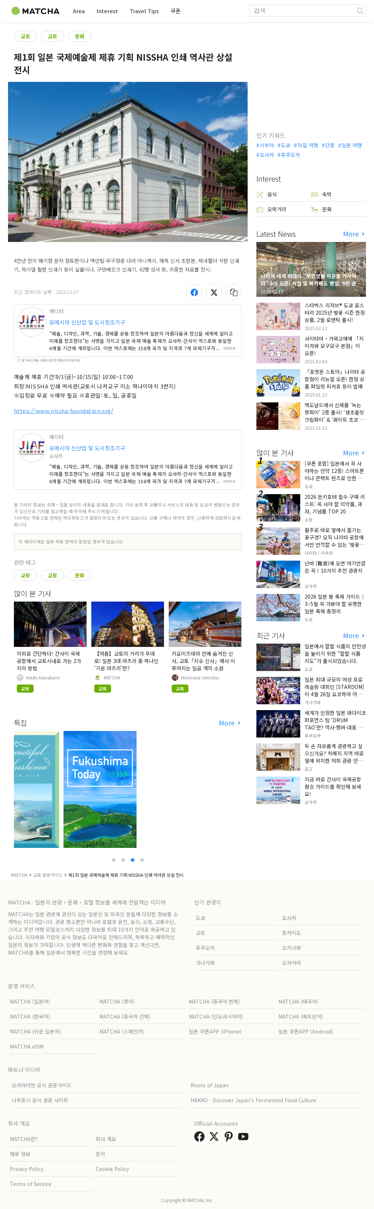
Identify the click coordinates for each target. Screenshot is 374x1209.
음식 (266, 194)
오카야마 (291, 962)
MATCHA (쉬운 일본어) (35, 1031)
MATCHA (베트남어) (300, 1016)
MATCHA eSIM (26, 1046)
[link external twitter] (215, 1138)
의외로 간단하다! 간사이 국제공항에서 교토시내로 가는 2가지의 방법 (49, 661)
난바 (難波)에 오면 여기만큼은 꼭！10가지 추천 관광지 (335, 567)
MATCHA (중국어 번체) (214, 1001)
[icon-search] (360, 10)
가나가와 (205, 962)
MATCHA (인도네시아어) (216, 1016)
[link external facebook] (200, 1138)
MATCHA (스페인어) (121, 1031)
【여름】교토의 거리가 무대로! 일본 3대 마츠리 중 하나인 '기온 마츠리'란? (126, 661)
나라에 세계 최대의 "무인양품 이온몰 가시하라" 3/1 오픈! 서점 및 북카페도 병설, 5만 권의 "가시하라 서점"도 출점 (311, 283)
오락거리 (271, 209)
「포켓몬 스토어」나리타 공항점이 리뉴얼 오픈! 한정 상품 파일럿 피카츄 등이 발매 (335, 379)
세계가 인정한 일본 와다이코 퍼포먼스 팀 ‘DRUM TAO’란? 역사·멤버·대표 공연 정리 (335, 723)
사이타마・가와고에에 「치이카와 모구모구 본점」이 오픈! (334, 346)
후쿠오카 (290, 154)
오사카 (267, 154)
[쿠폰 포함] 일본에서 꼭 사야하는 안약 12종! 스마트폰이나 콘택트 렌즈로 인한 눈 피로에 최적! (334, 474)
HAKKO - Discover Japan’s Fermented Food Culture (253, 1100)
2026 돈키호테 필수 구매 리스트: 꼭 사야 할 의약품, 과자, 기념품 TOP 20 (335, 504)
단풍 (330, 145)
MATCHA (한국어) (30, 1016)
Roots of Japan (210, 1085)
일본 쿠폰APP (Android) (305, 1031)
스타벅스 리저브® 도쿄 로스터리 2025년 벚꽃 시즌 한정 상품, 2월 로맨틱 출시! (335, 312)
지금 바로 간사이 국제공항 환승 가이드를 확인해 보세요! (333, 786)
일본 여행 (351, 145)
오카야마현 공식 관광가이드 (42, 1085)
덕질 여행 (308, 145)
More (227, 723)
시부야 (267, 145)
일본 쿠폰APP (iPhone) (215, 1031)
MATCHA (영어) (117, 1001)
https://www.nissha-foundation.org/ (63, 410)
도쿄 (285, 145)
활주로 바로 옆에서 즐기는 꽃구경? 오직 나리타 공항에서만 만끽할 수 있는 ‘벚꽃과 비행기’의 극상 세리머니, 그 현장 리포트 (334, 544)
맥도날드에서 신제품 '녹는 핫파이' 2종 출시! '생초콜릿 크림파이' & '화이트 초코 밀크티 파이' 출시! (335, 416)
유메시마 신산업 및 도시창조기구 (87, 322)
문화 (79, 36)
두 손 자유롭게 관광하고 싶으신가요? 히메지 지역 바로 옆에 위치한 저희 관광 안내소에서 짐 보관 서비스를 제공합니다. (334, 760)
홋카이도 (291, 932)
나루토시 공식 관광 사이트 (40, 1100)
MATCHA (112, 677)
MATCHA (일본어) (30, 1001)
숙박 (321, 194)
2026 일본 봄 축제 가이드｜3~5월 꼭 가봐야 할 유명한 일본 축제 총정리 (335, 604)
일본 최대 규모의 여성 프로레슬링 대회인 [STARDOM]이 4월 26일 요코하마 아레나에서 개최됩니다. (334, 690)
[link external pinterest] (230, 1138)
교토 (25, 36)
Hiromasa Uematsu (200, 677)
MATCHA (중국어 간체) (124, 1016)
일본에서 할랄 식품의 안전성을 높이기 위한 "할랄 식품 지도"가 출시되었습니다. (335, 653)
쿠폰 (176, 11)
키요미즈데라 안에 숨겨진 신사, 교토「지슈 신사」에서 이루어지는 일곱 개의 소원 (203, 661)
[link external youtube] (244, 1138)
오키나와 (291, 947)
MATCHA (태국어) (298, 1001)
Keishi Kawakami (43, 677)
